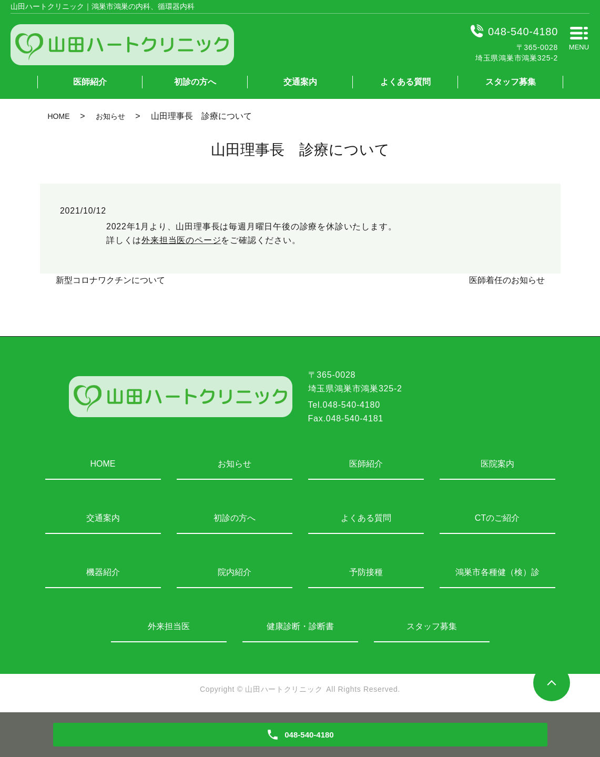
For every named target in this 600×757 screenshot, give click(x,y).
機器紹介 (103, 572)
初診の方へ (195, 81)
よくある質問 (405, 81)
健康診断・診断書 (300, 626)
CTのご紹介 (497, 517)
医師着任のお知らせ (507, 280)
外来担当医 (169, 626)
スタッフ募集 (510, 81)
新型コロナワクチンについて (110, 280)
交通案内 (300, 81)
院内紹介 (234, 572)
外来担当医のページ (181, 240)
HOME (59, 116)
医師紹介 (90, 81)
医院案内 (497, 463)
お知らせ (110, 116)
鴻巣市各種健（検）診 (497, 572)
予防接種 (366, 572)
